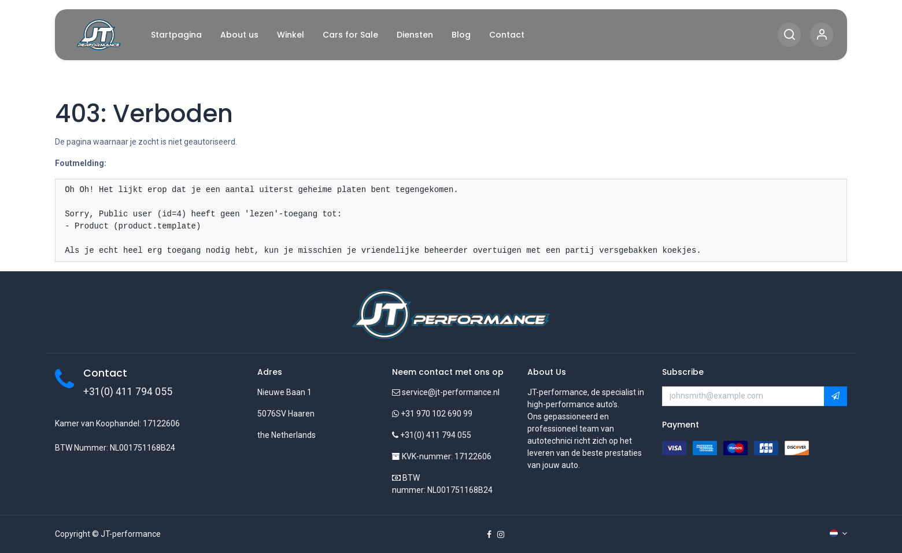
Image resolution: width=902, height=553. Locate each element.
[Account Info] (821, 35)
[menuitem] (176, 35)
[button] (835, 396)
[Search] (789, 35)
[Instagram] (500, 534)
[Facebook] (489, 534)
